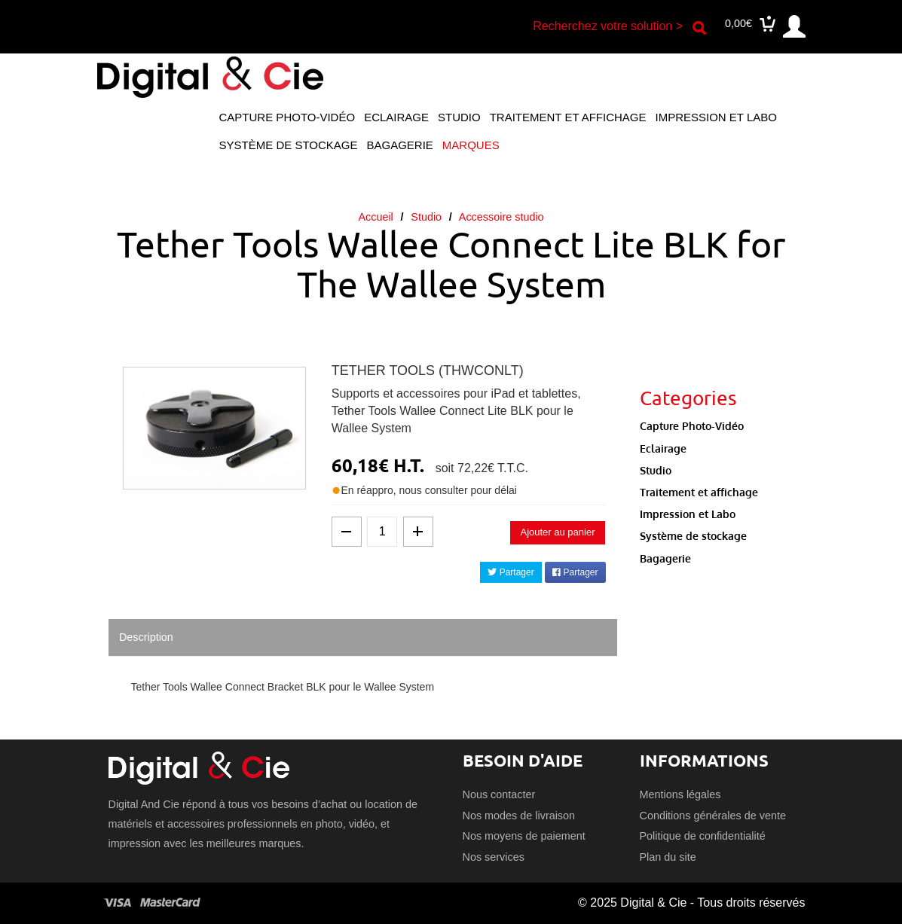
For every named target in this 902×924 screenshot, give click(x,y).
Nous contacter (499, 794)
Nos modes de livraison (519, 816)
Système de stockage (288, 145)
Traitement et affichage (568, 117)
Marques (471, 145)
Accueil (375, 217)
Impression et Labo (715, 117)
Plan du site (668, 857)
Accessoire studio (501, 217)
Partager (511, 572)
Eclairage (396, 117)
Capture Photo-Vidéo (287, 117)
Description (146, 637)
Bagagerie (399, 145)
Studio (459, 117)
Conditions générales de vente (713, 816)
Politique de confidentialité (703, 836)
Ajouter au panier (557, 532)
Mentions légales (680, 794)
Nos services (493, 857)
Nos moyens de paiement (524, 836)
